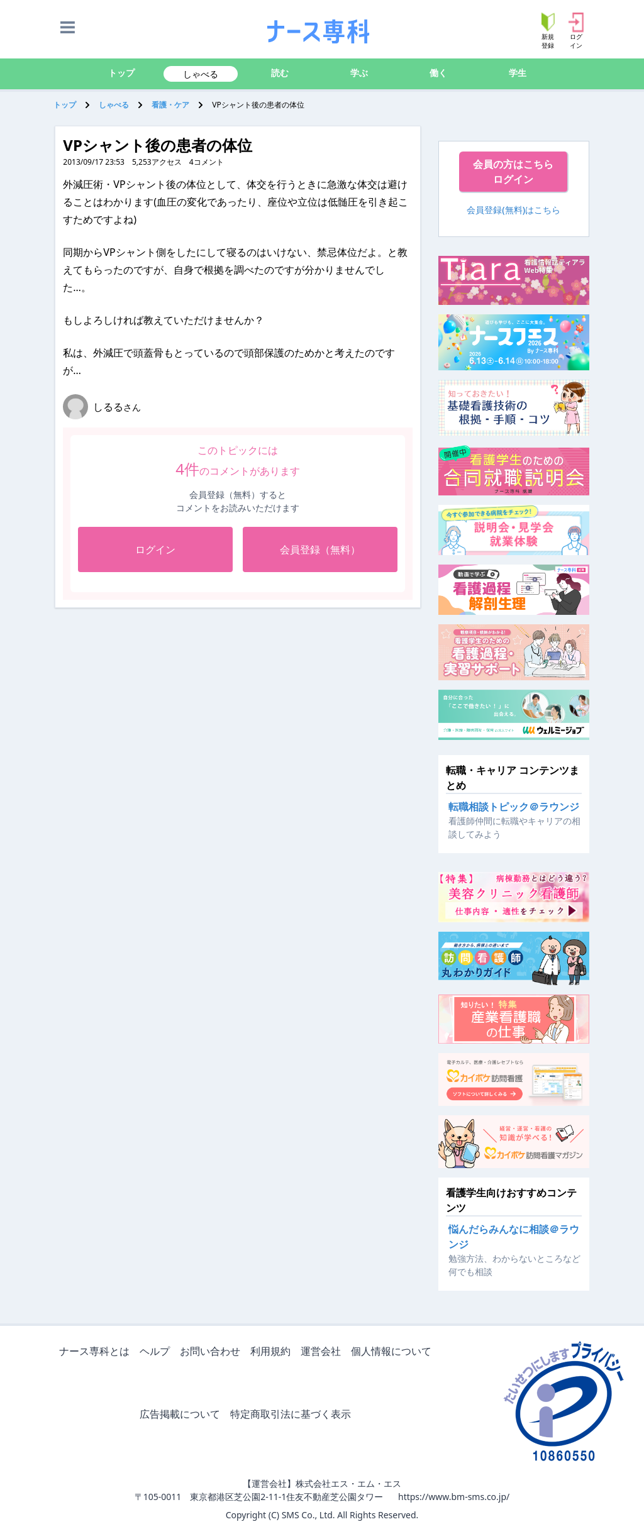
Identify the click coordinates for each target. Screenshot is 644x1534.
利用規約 (273, 1352)
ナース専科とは (97, 1352)
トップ (121, 73)
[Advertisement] (237, 701)
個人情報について (393, 1352)
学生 (517, 73)
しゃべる (200, 74)
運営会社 (323, 1352)
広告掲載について (182, 1415)
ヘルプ (157, 1352)
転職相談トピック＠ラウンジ (513, 807)
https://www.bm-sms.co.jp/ (453, 1497)
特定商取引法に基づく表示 (293, 1415)
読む (280, 73)
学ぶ (359, 73)
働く (438, 73)
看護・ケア (170, 104)
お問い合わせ (212, 1352)
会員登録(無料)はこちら (513, 210)
